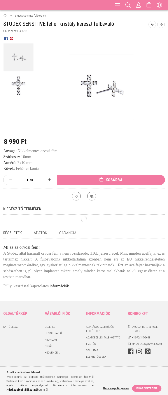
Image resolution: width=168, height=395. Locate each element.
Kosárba (114, 179)
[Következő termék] (161, 24)
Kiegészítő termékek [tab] (22, 208)
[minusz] (11, 180)
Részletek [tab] (12, 232)
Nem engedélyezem (116, 388)
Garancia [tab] (67, 232)
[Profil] (138, 5)
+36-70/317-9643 (141, 337)
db (31, 180)
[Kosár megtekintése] (149, 5)
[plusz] (49, 180)
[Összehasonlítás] (91, 196)
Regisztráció (53, 333)
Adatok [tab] (40, 232)
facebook (130, 351)
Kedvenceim (53, 352)
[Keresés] (128, 5)
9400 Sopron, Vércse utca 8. (145, 329)
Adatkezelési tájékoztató (103, 337)
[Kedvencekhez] (76, 196)
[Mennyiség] (25, 180)
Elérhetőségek (96, 356)
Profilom (51, 339)
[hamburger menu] (117, 5)
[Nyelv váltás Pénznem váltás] (159, 5)
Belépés (50, 326)
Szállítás (92, 350)
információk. (60, 286)
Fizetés (91, 343)
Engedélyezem (146, 388)
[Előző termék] (152, 24)
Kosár (48, 346)
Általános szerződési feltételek (100, 329)
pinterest (147, 351)
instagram (139, 351)
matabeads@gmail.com (147, 343)
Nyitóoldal (10, 326)
